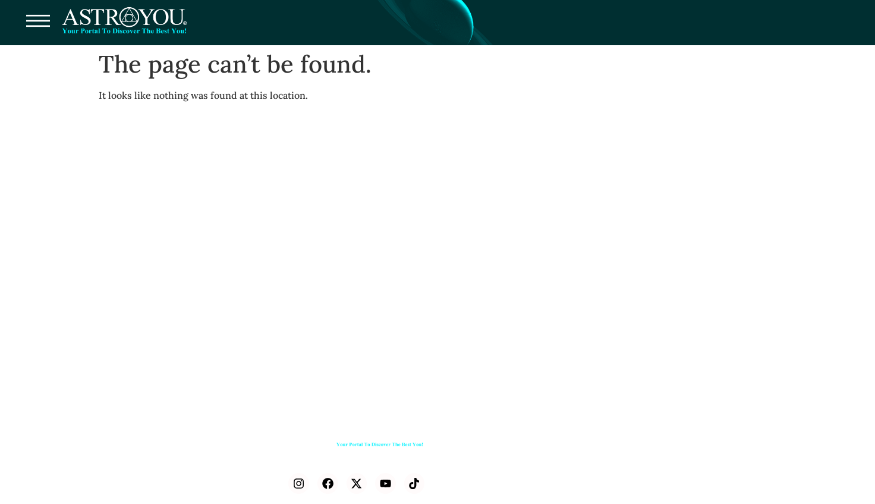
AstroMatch (610, 461)
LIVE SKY (665, 461)
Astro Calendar (727, 461)
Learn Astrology (642, 434)
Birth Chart (551, 461)
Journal (702, 434)
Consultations (485, 434)
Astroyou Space (489, 488)
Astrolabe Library (561, 434)
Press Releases (486, 461)
